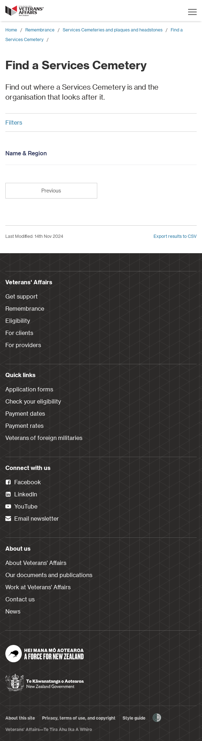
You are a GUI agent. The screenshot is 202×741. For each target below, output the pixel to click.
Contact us (20, 599)
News (12, 611)
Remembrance (40, 29)
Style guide (134, 717)
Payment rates (24, 425)
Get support (21, 296)
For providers (23, 344)
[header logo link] (25, 10)
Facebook (23, 482)
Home (11, 29)
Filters (98, 122)
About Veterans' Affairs (35, 562)
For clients (19, 332)
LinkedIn (21, 495)
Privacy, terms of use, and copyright (78, 717)
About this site (20, 717)
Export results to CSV (175, 236)
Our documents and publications (48, 574)
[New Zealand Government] (44, 680)
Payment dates (25, 413)
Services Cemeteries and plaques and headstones (112, 29)
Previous (51, 190)
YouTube (21, 507)
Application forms (29, 389)
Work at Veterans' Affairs (38, 587)
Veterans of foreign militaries (43, 437)
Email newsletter (32, 519)
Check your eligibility (33, 401)
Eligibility (17, 320)
